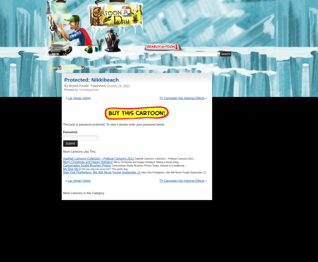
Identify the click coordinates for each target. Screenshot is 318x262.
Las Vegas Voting (79, 98)
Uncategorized (71, 67)
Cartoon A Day (128, 16)
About (67, 54)
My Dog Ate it (72, 169)
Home (51, 54)
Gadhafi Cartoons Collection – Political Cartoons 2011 (98, 158)
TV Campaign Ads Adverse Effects (182, 98)
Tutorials (105, 54)
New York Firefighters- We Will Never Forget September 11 (102, 172)
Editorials (85, 54)
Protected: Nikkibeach (91, 80)
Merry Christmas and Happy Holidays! (88, 162)
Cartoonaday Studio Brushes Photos (87, 165)
